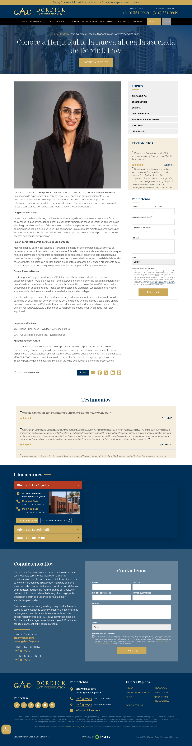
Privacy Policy (154, 737)
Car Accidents (139, 96)
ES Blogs (64, 34)
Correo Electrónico (142, 227)
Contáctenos (154, 22)
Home (55, 34)
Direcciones (27, 520)
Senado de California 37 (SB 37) (74, 727)
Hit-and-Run (138, 131)
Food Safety (138, 125)
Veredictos (74, 22)
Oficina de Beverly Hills (33, 529)
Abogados (160, 687)
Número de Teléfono (142, 217)
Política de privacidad (157, 282)
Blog (102, 22)
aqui (103, 353)
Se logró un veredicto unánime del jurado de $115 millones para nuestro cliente (96, 2)
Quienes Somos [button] (38, 22)
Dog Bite (136, 108)
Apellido (158, 206)
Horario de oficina (56, 521)
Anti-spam (165, 737)
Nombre (136, 206)
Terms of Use (141, 737)
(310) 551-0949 (136, 12)
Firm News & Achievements (145, 119)
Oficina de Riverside (31, 538)
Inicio (24, 22)
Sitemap (174, 737)
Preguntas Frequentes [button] (119, 22)
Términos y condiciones (102, 643)
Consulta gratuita (96, 62)
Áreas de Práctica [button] (58, 22)
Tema (134, 257)
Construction (139, 102)
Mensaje (136, 237)
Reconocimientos (89, 22)
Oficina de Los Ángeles (33, 485)
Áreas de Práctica (137, 692)
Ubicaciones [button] (139, 22)
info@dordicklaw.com (88, 710)
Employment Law (140, 114)
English (166, 22)
